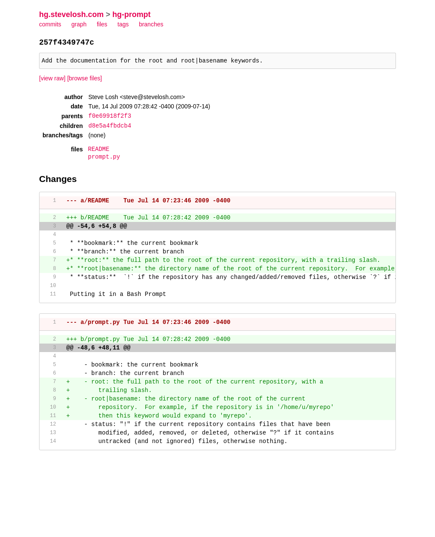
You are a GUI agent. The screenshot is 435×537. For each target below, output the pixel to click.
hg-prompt (132, 14)
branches (151, 24)
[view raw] (52, 80)
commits (50, 24)
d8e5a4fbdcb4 (109, 127)
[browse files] (84, 80)
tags (123, 24)
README (98, 151)
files (102, 24)
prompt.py (104, 158)
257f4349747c (66, 43)
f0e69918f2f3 (109, 118)
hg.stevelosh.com (71, 14)
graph (79, 24)
